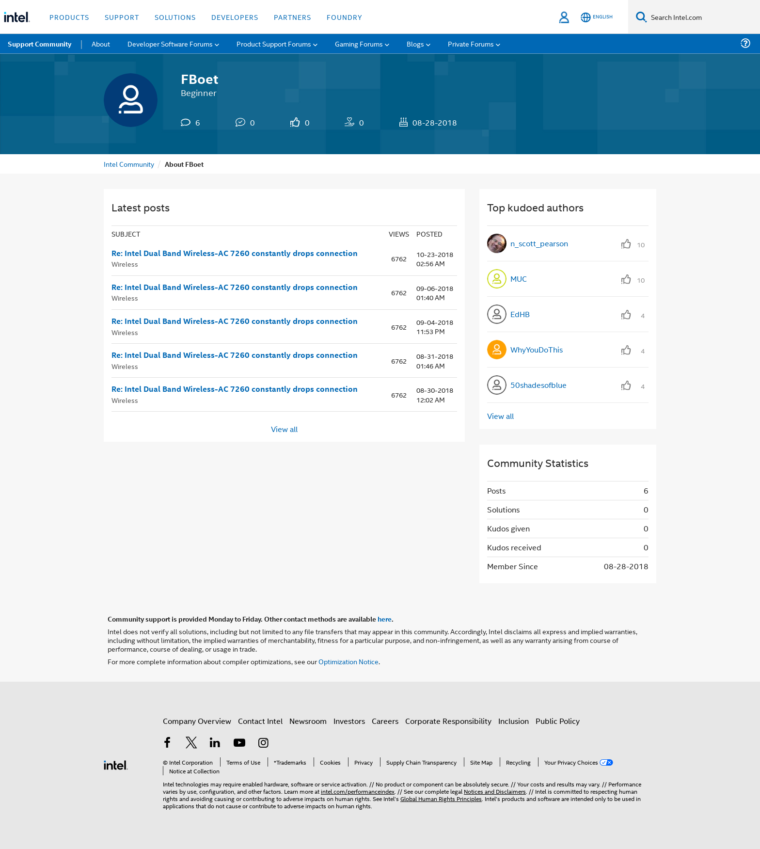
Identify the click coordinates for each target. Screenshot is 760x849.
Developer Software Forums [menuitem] (170, 43)
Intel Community (129, 164)
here (385, 618)
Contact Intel (260, 720)
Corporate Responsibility (448, 720)
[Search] (641, 17)
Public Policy (558, 720)
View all (284, 428)
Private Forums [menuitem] (471, 43)
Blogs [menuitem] (415, 43)
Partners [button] (292, 17)
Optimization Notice (348, 661)
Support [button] (122, 17)
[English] (596, 17)
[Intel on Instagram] (263, 743)
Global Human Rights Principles (441, 798)
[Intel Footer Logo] (116, 763)
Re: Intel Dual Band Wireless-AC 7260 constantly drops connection (234, 253)
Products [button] (69, 17)
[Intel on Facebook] (167, 743)
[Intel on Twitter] (191, 743)
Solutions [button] (175, 17)
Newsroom (308, 720)
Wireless (124, 263)
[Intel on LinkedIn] (215, 743)
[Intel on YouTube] (239, 743)
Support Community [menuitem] (39, 43)
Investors (349, 720)
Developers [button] (234, 17)
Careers (385, 720)
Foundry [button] (345, 17)
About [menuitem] (101, 43)
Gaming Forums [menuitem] (359, 43)
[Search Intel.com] (703, 17)
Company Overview (197, 720)
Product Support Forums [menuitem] (274, 43)
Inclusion (513, 720)
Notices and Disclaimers (495, 791)
